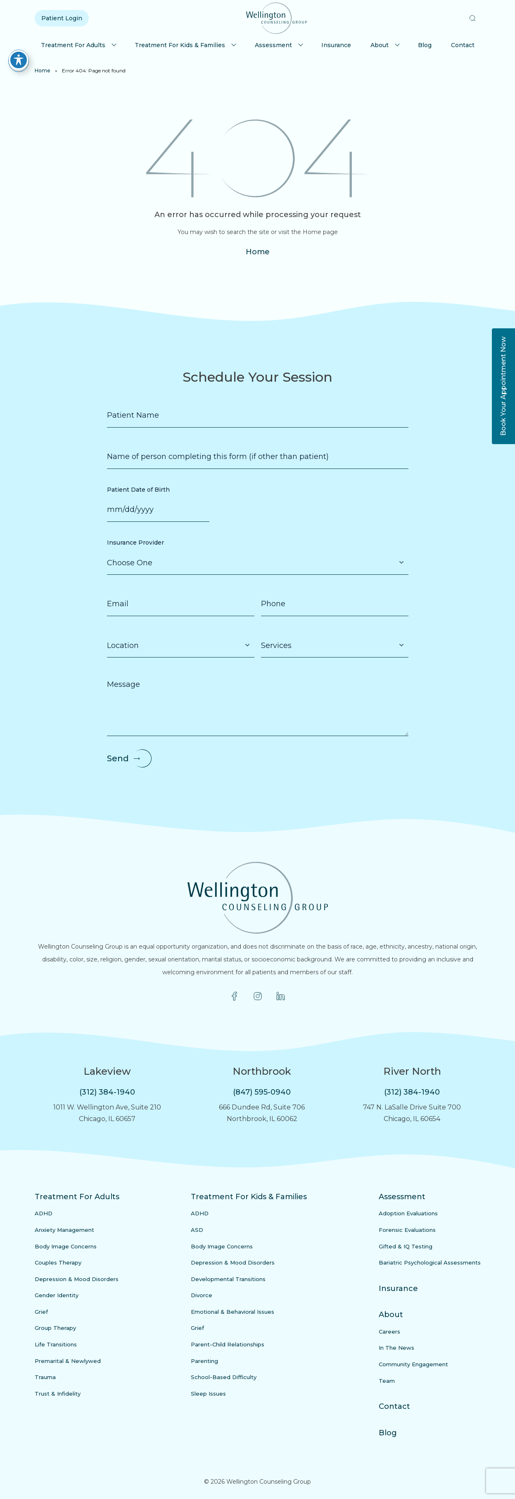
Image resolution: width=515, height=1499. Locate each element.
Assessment (273, 45)
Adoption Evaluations (408, 1213)
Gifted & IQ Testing (405, 1246)
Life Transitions (56, 1344)
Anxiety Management (64, 1229)
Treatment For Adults (73, 45)
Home (42, 70)
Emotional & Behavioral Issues (232, 1311)
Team (387, 1380)
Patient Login (61, 18)
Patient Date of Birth (138, 489)
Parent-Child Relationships (227, 1344)
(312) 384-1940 (107, 1092)
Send (118, 758)
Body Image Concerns (66, 1246)
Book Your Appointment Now (503, 386)
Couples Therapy (58, 1262)
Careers (389, 1331)
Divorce (201, 1295)
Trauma (45, 1377)
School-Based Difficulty (223, 1377)
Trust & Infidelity (58, 1393)
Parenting (204, 1361)
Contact (463, 45)
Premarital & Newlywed (68, 1361)
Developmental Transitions (228, 1279)
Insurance (336, 45)
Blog (425, 45)
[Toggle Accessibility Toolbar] (18, 54)
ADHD (43, 1213)
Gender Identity (56, 1295)
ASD (197, 1229)
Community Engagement (413, 1364)
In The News (396, 1347)
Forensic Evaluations (407, 1229)
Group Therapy (55, 1327)
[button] (472, 18)
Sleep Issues (208, 1393)
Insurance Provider (135, 542)
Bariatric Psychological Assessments (430, 1262)
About (379, 45)
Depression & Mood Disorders (77, 1279)
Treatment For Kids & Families (180, 45)
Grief (41, 1311)
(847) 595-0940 (262, 1092)
